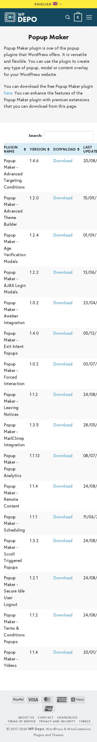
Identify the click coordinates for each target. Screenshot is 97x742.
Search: (61, 136)
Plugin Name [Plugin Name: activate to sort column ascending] (11, 149)
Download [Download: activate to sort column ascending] (64, 149)
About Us (26, 717)
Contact (46, 717)
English (48, 4)
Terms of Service (22, 721)
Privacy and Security (57, 721)
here (8, 93)
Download (62, 160)
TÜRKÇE (85, 721)
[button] (78, 17)
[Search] (67, 17)
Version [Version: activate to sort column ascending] (38, 149)
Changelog (67, 717)
